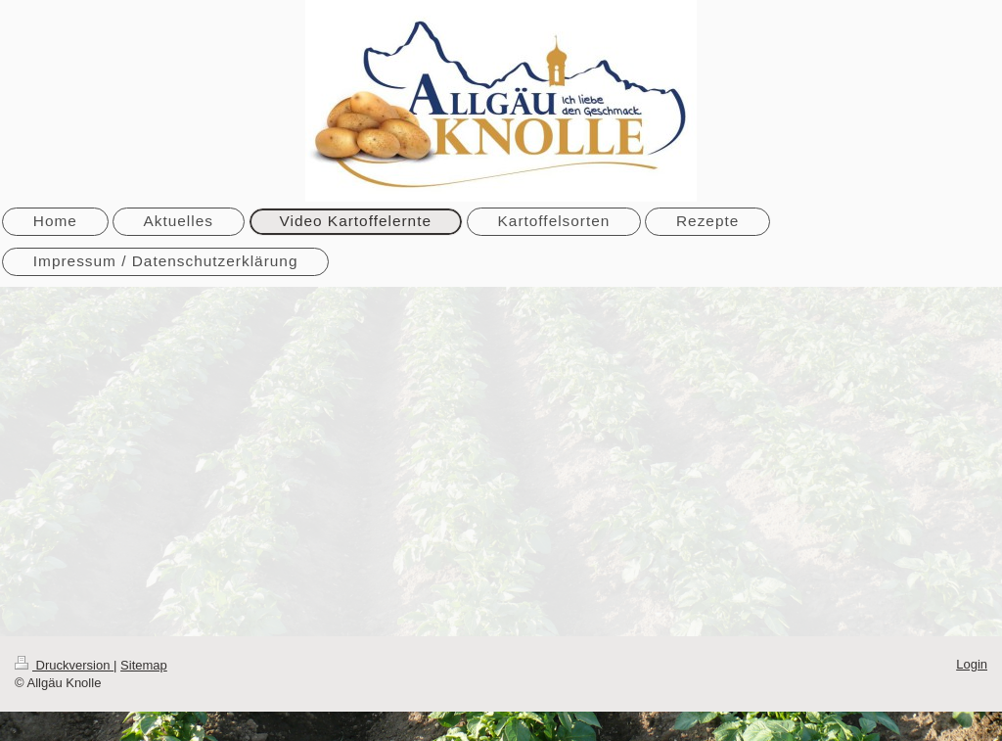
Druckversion (64, 665)
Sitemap (143, 665)
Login (971, 664)
